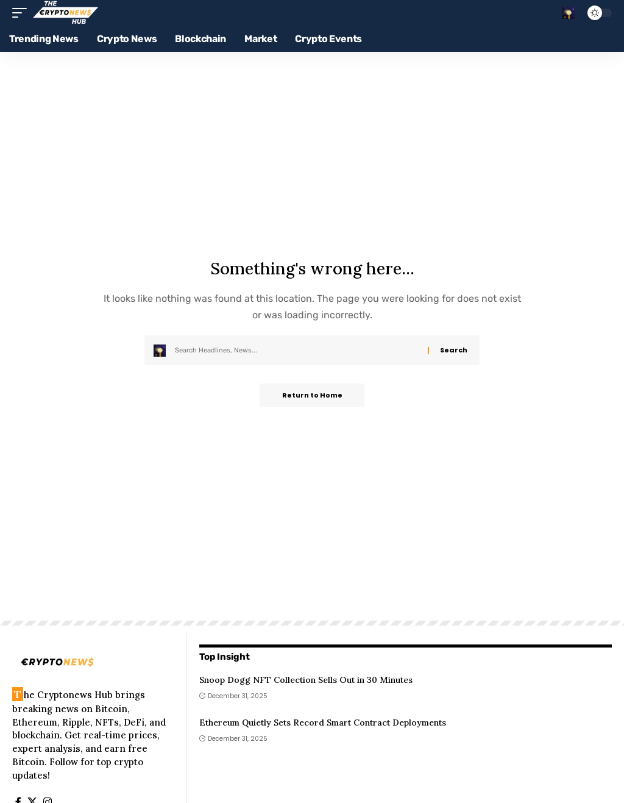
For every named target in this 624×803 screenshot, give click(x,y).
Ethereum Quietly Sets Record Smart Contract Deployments (322, 722)
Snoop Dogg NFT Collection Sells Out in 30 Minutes (306, 679)
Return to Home (312, 396)
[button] (22, 13)
